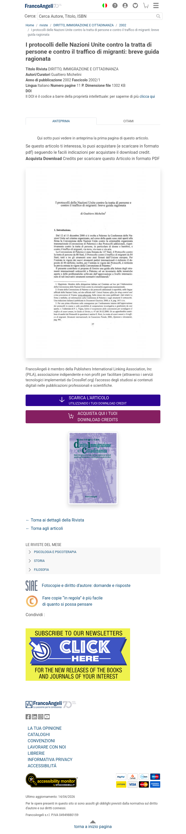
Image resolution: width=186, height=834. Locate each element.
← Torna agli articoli (44, 528)
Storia (39, 561)
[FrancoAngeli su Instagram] (40, 717)
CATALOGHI (39, 734)
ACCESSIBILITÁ (42, 765)
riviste (43, 25)
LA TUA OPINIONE (45, 728)
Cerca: (30, 16)
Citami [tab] (128, 121)
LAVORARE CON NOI (47, 747)
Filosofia (41, 570)
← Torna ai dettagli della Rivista (55, 520)
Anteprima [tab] (61, 121)
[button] (103, 6)
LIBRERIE (36, 753)
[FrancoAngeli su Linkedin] (34, 717)
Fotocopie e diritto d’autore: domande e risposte (86, 585)
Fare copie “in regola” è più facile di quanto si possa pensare (72, 601)
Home (30, 25)
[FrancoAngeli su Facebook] (28, 717)
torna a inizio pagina (93, 826)
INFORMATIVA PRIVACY (50, 759)
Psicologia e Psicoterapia (55, 552)
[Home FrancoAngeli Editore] (43, 6)
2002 (122, 25)
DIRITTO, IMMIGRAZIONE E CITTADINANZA (83, 25)
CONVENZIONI (41, 740)
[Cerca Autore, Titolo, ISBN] (95, 16)
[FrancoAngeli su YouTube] (47, 717)
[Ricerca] (158, 16)
